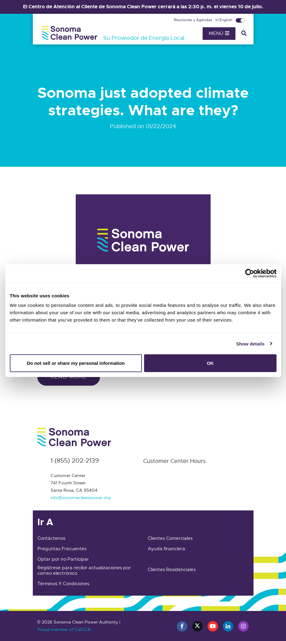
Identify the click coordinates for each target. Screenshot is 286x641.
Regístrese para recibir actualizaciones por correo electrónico (84, 570)
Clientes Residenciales (172, 569)
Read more (69, 376)
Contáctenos (51, 538)
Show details (250, 343)
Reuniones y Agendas (193, 19)
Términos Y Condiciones (63, 583)
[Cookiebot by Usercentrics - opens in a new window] (249, 273)
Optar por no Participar (63, 559)
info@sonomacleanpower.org (81, 497)
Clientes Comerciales (170, 538)
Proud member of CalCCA (64, 629)
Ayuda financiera (166, 548)
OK (210, 363)
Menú (219, 33)
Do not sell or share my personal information (76, 363)
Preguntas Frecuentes (61, 548)
